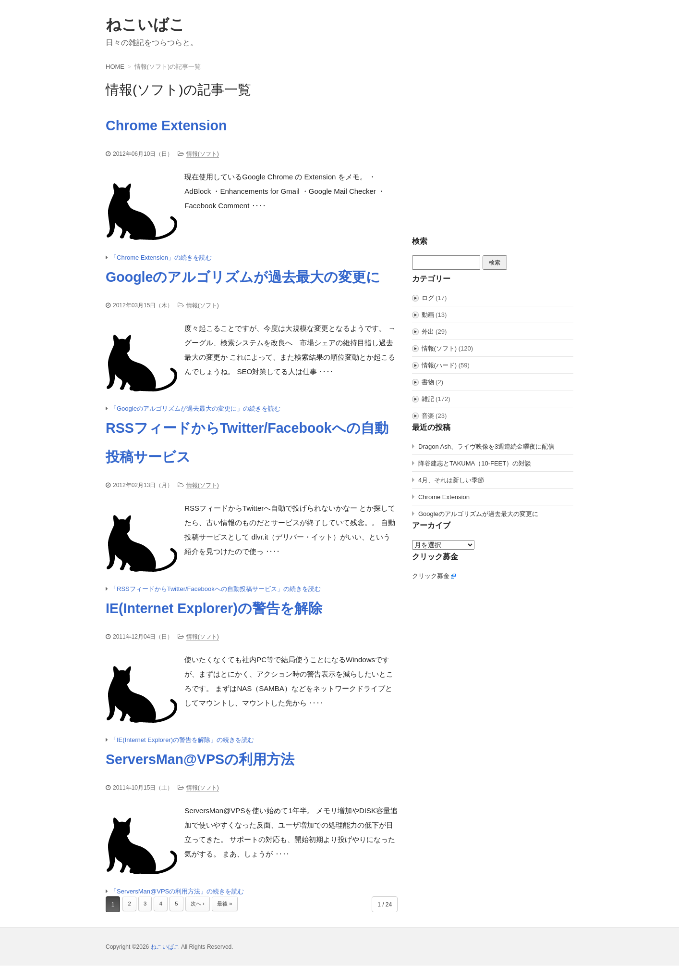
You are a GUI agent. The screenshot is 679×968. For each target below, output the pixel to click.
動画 (428, 314)
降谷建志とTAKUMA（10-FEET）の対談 (474, 463)
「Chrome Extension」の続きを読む (161, 258)
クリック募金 (430, 575)
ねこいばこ (145, 24)
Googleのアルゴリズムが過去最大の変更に (478, 513)
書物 (428, 382)
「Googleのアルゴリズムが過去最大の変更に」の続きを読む (195, 409)
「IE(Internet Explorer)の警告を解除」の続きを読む (182, 742)
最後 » (230, 907)
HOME (115, 66)
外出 (428, 331)
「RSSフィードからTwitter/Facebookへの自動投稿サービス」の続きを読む (215, 590)
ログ (428, 298)
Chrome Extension (444, 497)
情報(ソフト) (202, 154)
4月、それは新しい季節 (451, 480)
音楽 (428, 415)
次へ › (201, 907)
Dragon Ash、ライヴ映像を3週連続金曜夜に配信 (486, 446)
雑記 (428, 398)
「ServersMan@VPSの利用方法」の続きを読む (177, 893)
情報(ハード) (439, 365)
